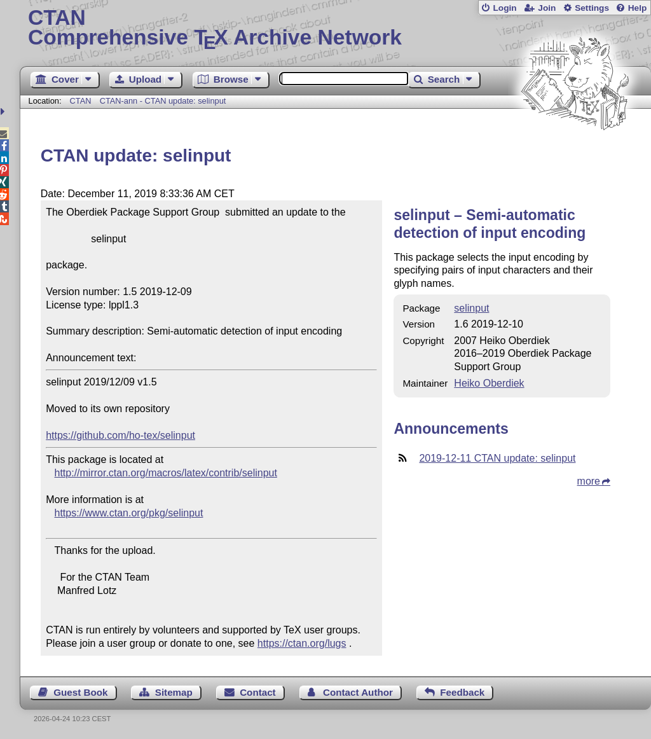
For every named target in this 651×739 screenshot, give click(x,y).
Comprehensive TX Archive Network (335, 28)
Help (637, 8)
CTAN (81, 101)
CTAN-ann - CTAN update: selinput (163, 101)
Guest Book (80, 692)
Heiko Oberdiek (489, 383)
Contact (258, 692)
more (588, 481)
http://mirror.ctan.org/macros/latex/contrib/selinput (166, 472)
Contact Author (358, 692)
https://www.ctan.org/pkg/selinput (129, 513)
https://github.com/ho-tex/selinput (120, 435)
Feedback (462, 692)
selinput (471, 308)
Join (547, 8)
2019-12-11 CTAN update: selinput (497, 458)
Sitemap (174, 692)
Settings (592, 8)
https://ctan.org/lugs (301, 643)
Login (504, 8)
